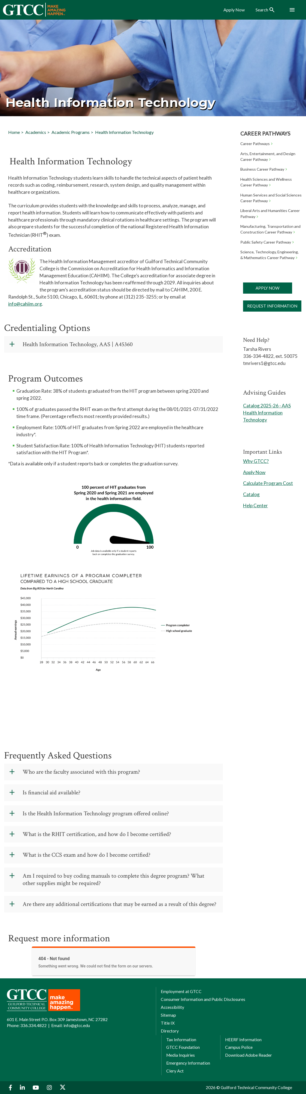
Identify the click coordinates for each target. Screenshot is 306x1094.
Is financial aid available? (51, 792)
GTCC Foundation (183, 1047)
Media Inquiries (180, 1055)
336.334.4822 (33, 1025)
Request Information (272, 305)
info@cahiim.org (25, 304)
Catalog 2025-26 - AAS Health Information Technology (267, 413)
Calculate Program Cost (268, 483)
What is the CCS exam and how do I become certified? (86, 855)
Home (14, 132)
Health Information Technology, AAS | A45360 (78, 344)
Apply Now (268, 287)
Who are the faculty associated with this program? (81, 772)
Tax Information (181, 1039)
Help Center (255, 505)
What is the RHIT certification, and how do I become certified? (97, 834)
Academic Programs (70, 132)
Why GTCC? (256, 461)
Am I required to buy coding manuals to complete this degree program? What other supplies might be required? (113, 879)
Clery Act (175, 1070)
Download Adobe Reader (248, 1055)
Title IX (168, 1023)
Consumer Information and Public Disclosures (203, 999)
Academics (35, 132)
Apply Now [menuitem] (234, 10)
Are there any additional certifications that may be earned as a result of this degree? (119, 904)
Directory (170, 1030)
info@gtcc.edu (76, 1025)
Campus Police (239, 1047)
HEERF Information (243, 1039)
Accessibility (172, 1007)
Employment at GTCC (181, 991)
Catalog (251, 494)
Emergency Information (188, 1063)
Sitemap (168, 1015)
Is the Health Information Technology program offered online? (96, 813)
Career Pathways (265, 133)
